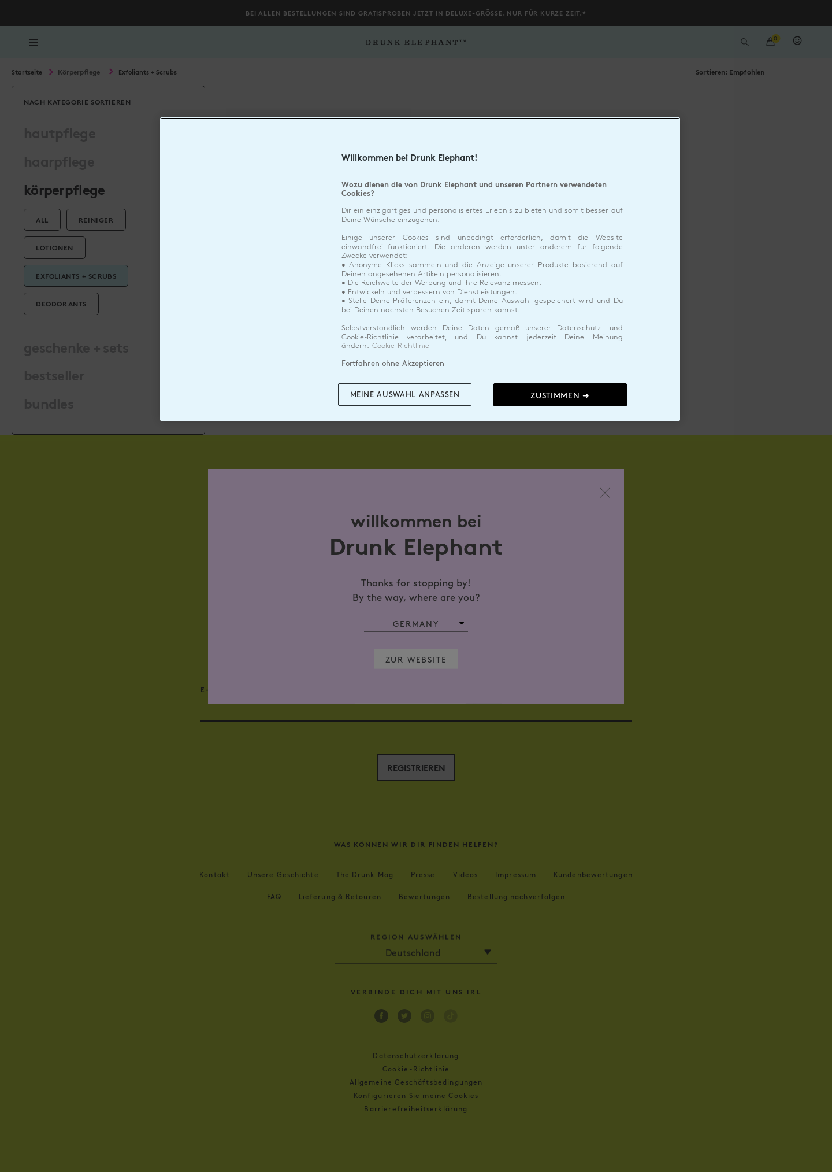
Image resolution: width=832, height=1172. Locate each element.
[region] (420, 269)
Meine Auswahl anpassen (405, 394)
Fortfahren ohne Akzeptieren (393, 363)
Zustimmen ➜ (560, 395)
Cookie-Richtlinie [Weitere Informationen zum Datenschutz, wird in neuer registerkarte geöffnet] (400, 345)
